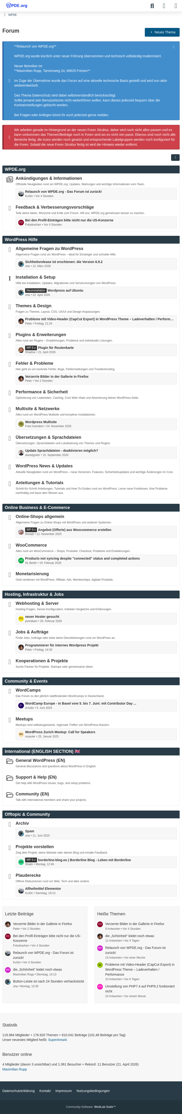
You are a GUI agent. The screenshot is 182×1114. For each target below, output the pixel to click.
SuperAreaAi (57, 1040)
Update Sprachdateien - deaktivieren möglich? (61, 450)
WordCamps (28, 690)
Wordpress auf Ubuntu (65, 290)
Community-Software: (91, 1107)
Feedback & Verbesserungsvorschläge (55, 207)
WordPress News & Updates (44, 466)
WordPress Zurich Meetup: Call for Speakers (60, 732)
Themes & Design (33, 305)
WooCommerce (31, 545)
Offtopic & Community (27, 814)
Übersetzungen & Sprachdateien (48, 437)
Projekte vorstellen (35, 846)
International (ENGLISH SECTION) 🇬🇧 (42, 751)
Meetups (24, 718)
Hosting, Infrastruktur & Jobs (34, 594)
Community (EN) (32, 793)
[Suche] (152, 6)
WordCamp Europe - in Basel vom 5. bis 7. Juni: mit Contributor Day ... (80, 703)
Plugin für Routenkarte (56, 348)
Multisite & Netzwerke (37, 408)
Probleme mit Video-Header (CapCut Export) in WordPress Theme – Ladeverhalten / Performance (99, 319)
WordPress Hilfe (21, 239)
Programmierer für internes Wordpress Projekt (61, 645)
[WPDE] (16, 5)
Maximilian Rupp (14, 1069)
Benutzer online (17, 1054)
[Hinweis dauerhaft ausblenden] (174, 46)
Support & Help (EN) (36, 777)
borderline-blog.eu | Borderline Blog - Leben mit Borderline (84, 860)
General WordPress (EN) (40, 760)
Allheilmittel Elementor (43, 888)
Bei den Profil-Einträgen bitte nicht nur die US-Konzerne (69, 220)
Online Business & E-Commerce (37, 507)
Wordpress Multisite (41, 422)
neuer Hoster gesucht (42, 616)
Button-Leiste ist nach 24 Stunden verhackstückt (48, 981)
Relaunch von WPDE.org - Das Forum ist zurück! (63, 191)
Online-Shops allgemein (40, 516)
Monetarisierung (32, 573)
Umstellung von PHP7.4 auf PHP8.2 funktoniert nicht (140, 988)
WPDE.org (15, 169)
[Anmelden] (164, 6)
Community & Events (26, 681)
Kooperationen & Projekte (42, 660)
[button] (175, 157)
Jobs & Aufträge (32, 632)
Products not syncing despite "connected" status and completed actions (82, 558)
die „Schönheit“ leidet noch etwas (37, 969)
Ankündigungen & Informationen (49, 178)
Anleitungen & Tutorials (40, 482)
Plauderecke (28, 875)
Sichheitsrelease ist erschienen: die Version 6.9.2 (64, 261)
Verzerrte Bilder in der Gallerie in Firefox (57, 376)
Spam (29, 831)
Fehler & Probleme (34, 363)
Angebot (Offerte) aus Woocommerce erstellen (74, 529)
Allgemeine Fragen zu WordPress (49, 248)
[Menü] (176, 6)
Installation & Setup (35, 277)
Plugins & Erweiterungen (41, 334)
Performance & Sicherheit (42, 392)
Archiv (22, 823)
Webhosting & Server (37, 603)
